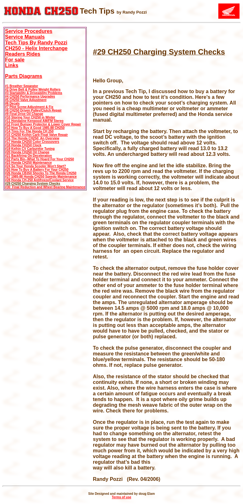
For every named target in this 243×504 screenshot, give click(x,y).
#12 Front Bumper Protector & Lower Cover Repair (43, 124)
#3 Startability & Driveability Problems (33, 93)
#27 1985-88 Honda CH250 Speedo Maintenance (41, 176)
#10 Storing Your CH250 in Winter (30, 117)
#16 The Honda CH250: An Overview (32, 138)
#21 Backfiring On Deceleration (28, 155)
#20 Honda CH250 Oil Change (27, 152)
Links (11, 65)
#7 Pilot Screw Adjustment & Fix (29, 107)
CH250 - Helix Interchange (36, 48)
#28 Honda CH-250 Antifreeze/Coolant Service (39, 180)
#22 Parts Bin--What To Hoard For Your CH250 (39, 159)
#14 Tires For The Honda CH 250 (29, 131)
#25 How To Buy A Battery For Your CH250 (36, 169)
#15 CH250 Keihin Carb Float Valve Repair (36, 135)
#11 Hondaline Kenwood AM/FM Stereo (34, 121)
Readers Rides (22, 54)
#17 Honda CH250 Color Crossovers (32, 142)
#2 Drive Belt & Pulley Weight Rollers (32, 89)
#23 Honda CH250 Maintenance (28, 162)
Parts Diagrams (23, 76)
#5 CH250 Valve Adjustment (26, 100)
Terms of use (121, 497)
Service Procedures (28, 31)
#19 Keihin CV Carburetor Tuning (30, 148)
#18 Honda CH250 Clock (23, 145)
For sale (14, 59)
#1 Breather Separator (21, 86)
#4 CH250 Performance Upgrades (30, 96)
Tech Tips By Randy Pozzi (36, 42)
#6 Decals (12, 103)
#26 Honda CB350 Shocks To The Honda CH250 (40, 173)
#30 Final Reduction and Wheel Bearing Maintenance (45, 187)
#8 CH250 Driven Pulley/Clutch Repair (33, 110)
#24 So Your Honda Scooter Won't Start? (35, 166)
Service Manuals (25, 37)
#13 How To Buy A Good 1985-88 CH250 (35, 128)
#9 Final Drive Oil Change (24, 114)
